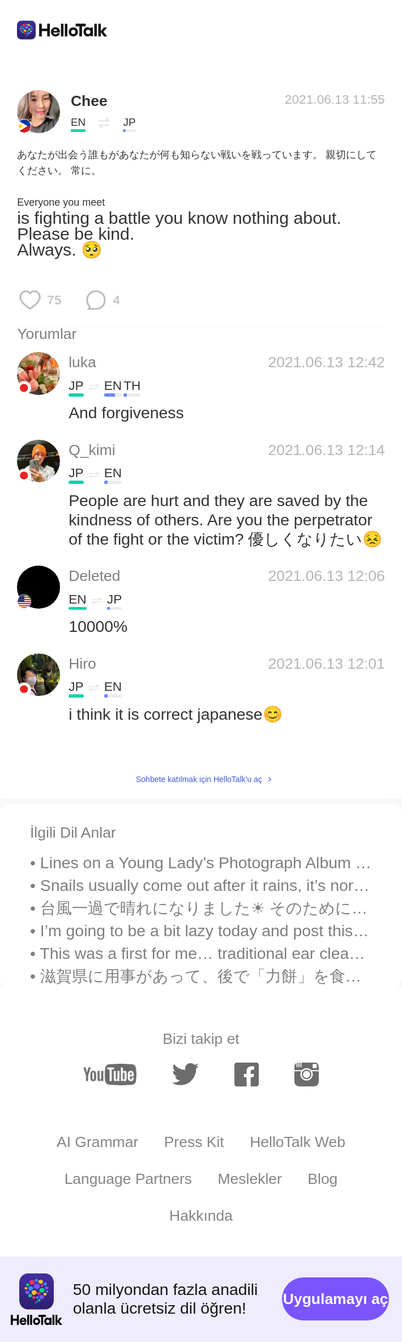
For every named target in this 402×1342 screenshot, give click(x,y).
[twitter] (185, 1074)
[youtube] (110, 1074)
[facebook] (246, 1074)
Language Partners (128, 1178)
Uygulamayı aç (335, 1298)
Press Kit (194, 1141)
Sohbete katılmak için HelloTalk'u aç (199, 779)
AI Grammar (97, 1141)
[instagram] (306, 1074)
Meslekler (249, 1178)
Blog (322, 1178)
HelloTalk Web (297, 1141)
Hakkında (201, 1215)
